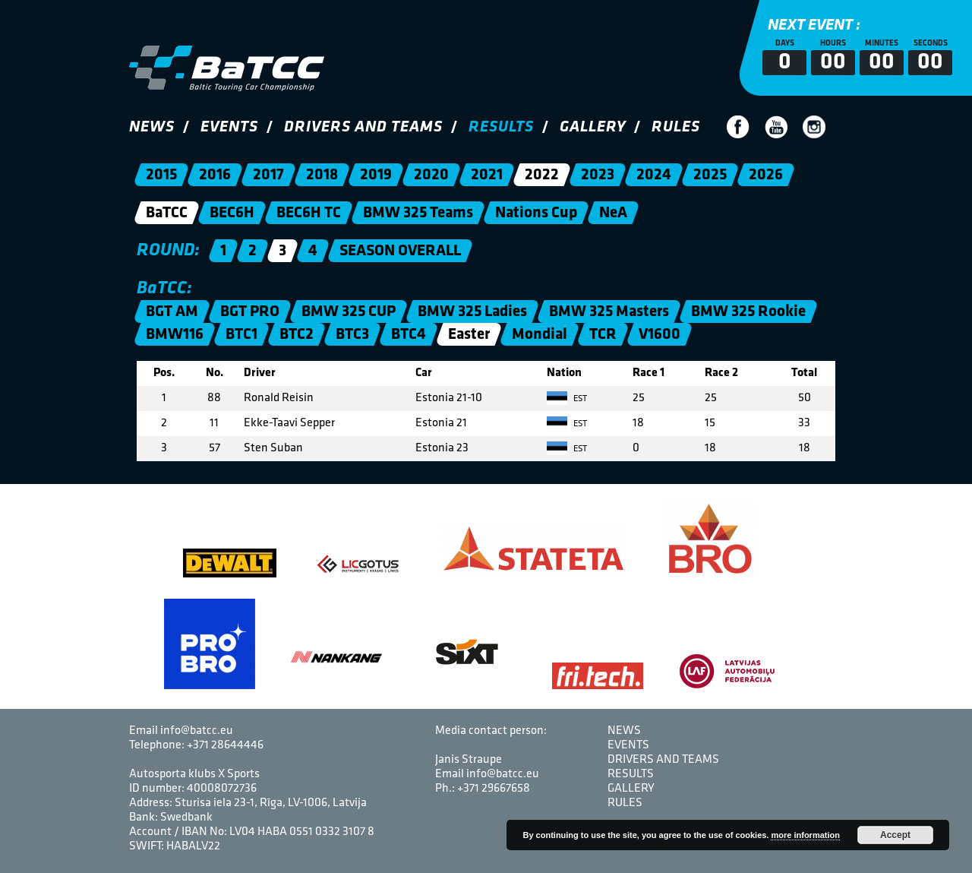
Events (229, 127)
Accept (895, 835)
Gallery (593, 127)
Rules (676, 127)
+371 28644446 (225, 745)
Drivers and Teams (363, 127)
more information (805, 835)
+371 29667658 (493, 789)
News (152, 127)
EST (567, 398)
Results (501, 127)
